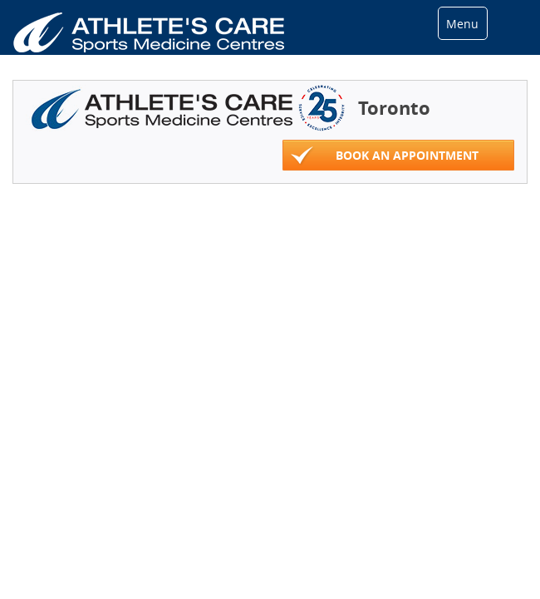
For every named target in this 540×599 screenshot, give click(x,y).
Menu (462, 24)
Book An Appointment (385, 156)
